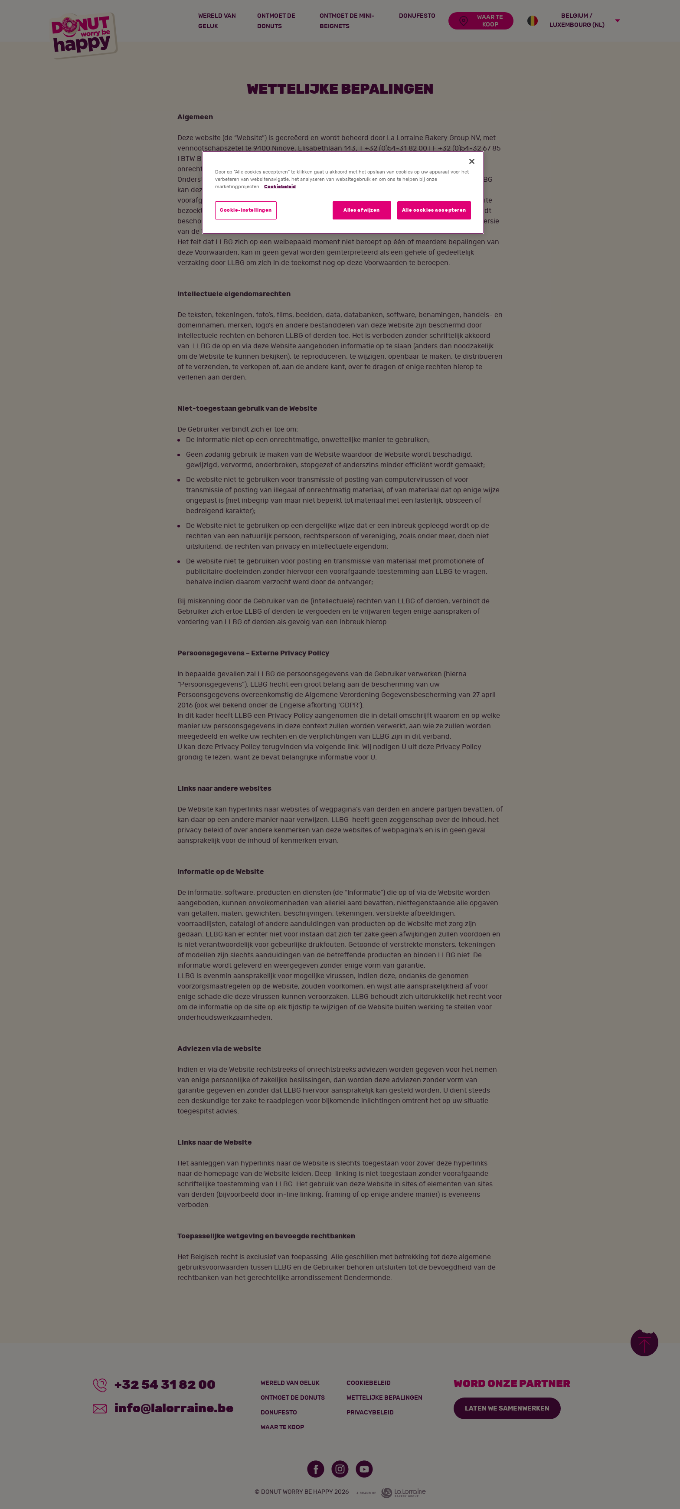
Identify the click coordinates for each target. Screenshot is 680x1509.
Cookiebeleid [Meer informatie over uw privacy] (280, 186)
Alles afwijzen (361, 210)
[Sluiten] (471, 161)
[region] (343, 192)
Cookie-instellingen (246, 210)
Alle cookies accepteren (434, 210)
